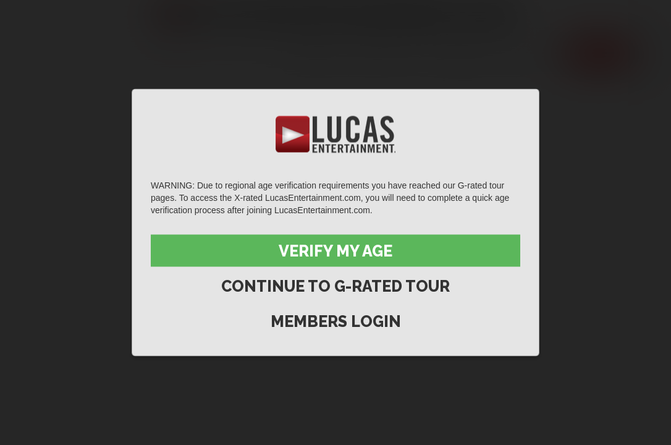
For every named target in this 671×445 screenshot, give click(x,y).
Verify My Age (335, 251)
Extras (532, 53)
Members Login (336, 321)
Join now (599, 53)
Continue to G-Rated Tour (335, 286)
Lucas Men (456, 53)
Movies (382, 53)
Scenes (317, 53)
